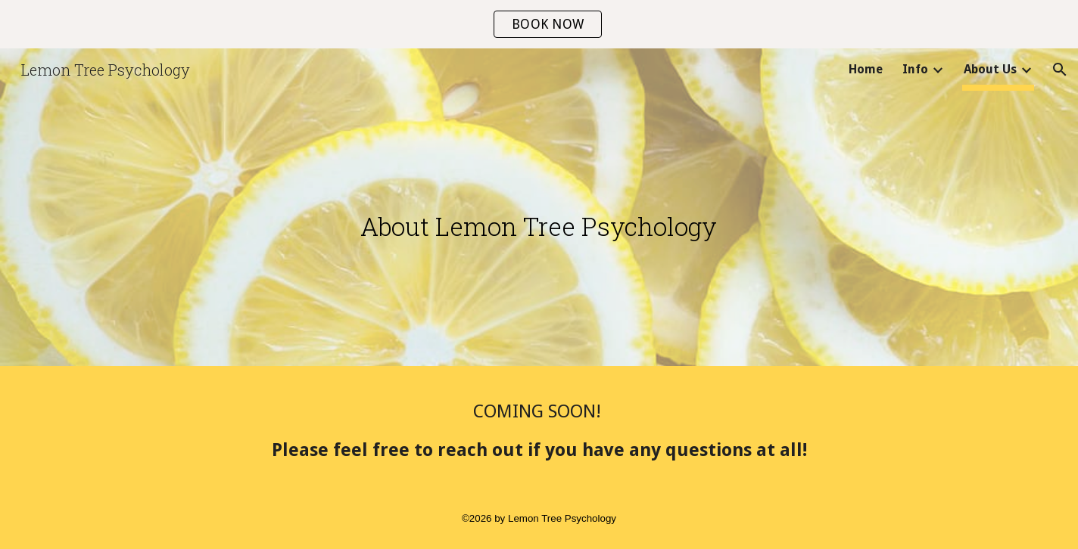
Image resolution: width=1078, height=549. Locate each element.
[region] (539, 24)
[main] (539, 211)
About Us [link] (990, 69)
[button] (1060, 69)
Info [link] (915, 69)
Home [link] (866, 69)
